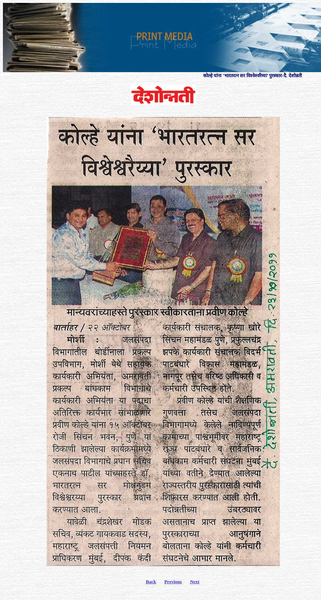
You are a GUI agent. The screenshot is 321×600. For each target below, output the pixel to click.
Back (151, 581)
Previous (173, 581)
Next (194, 581)
